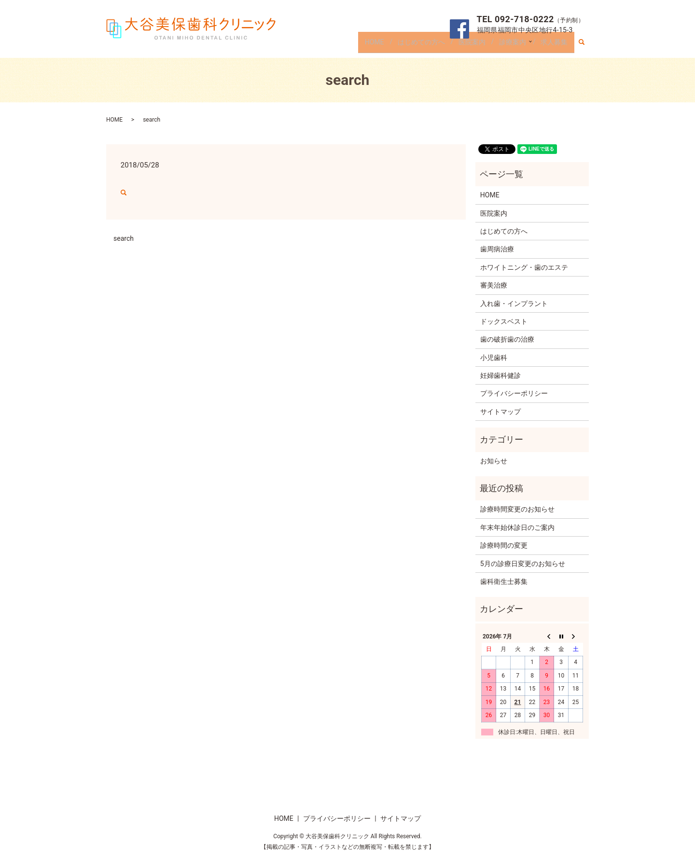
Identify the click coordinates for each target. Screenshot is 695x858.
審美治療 (493, 285)
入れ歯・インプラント (514, 303)
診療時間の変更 (504, 545)
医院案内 (469, 45)
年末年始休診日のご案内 (517, 527)
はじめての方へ (419, 45)
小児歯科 (493, 357)
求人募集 (554, 45)
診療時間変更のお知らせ (517, 509)
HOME (372, 45)
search (585, 45)
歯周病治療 (497, 249)
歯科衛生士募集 (504, 581)
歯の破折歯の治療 (507, 339)
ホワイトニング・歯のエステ (524, 267)
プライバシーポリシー (514, 393)
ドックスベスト (504, 321)
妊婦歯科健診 (500, 375)
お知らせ (493, 461)
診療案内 (510, 45)
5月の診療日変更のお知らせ (522, 563)
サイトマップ (500, 411)
